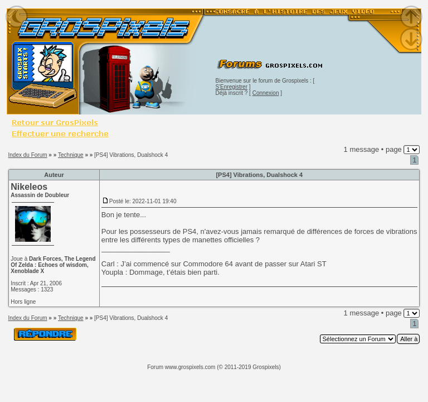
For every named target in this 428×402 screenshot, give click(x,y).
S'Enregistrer (232, 87)
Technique (71, 155)
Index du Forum (27, 155)
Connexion (265, 93)
